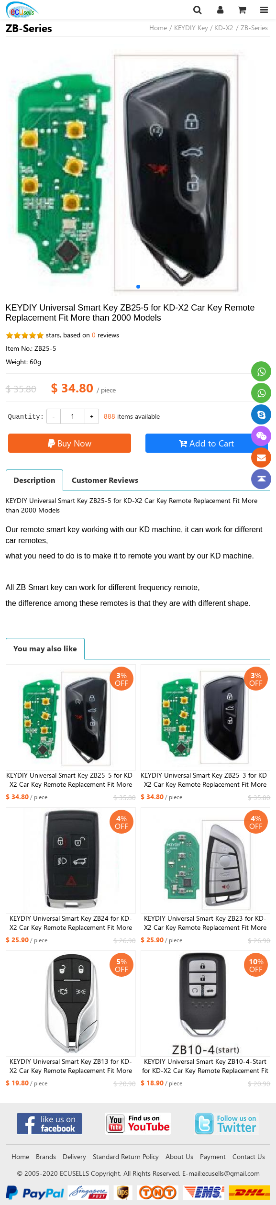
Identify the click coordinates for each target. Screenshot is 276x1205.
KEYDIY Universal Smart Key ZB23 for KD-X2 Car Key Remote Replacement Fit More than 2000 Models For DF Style (205, 923)
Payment (213, 1156)
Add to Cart (206, 443)
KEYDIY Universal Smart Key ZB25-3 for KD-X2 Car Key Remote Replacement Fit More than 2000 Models (205, 780)
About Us (179, 1156)
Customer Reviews (105, 480)
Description (34, 480)
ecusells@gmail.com (231, 1173)
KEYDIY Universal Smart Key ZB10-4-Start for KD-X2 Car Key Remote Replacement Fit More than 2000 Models (205, 1066)
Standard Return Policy (126, 1156)
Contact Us (248, 1156)
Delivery (74, 1156)
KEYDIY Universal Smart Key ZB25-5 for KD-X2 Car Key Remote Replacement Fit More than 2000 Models (70, 780)
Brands (46, 1156)
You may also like (45, 648)
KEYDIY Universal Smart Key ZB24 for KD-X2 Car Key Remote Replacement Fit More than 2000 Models (71, 923)
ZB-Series (254, 27)
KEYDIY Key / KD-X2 (203, 27)
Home (158, 27)
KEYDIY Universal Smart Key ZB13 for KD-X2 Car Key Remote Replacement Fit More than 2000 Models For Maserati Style (71, 1066)
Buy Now (69, 443)
